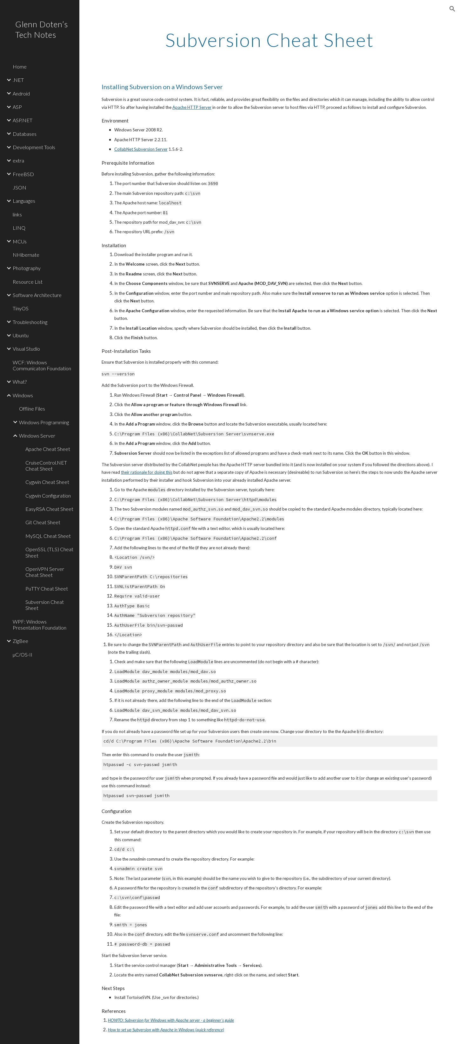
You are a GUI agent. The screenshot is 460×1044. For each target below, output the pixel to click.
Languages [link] (24, 201)
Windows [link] (23, 395)
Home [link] (20, 66)
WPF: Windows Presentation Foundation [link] (39, 624)
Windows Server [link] (37, 436)
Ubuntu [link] (21, 335)
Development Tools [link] (34, 147)
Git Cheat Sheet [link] (42, 522)
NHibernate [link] (26, 255)
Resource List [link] (28, 282)
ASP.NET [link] (22, 120)
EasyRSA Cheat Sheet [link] (49, 509)
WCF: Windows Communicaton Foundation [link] (42, 365)
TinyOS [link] (21, 308)
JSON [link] (19, 187)
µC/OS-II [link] (22, 654)
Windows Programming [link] (44, 422)
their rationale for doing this (146, 472)
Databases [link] (25, 134)
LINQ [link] (19, 228)
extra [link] (18, 160)
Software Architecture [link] (37, 295)
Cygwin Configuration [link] (48, 495)
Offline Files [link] (32, 409)
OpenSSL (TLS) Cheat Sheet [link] (49, 552)
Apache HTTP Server (191, 107)
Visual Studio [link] (26, 349)
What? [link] (20, 382)
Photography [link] (27, 268)
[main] (269, 40)
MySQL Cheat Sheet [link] (48, 536)
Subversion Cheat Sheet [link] (44, 605)
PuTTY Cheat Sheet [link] (46, 588)
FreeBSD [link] (23, 174)
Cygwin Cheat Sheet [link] (47, 482)
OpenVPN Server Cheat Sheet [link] (44, 572)
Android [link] (21, 93)
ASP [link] (17, 107)
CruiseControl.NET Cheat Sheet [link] (46, 465)
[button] (452, 9)
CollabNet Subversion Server (141, 149)
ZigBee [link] (20, 641)
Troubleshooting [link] (30, 322)
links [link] (17, 214)
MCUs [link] (20, 241)
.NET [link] (18, 80)
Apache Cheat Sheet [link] (47, 449)
